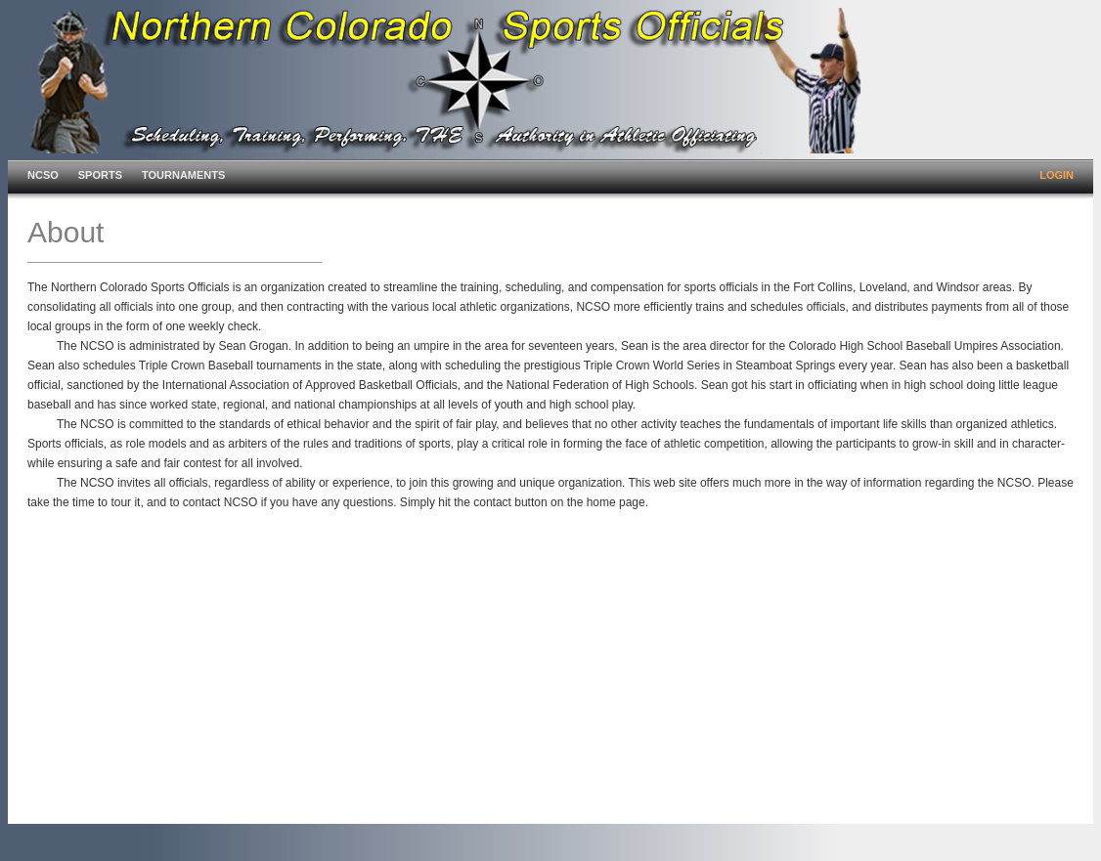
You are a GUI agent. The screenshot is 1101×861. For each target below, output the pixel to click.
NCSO (43, 175)
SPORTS (100, 175)
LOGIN (1056, 175)
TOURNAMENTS (183, 175)
